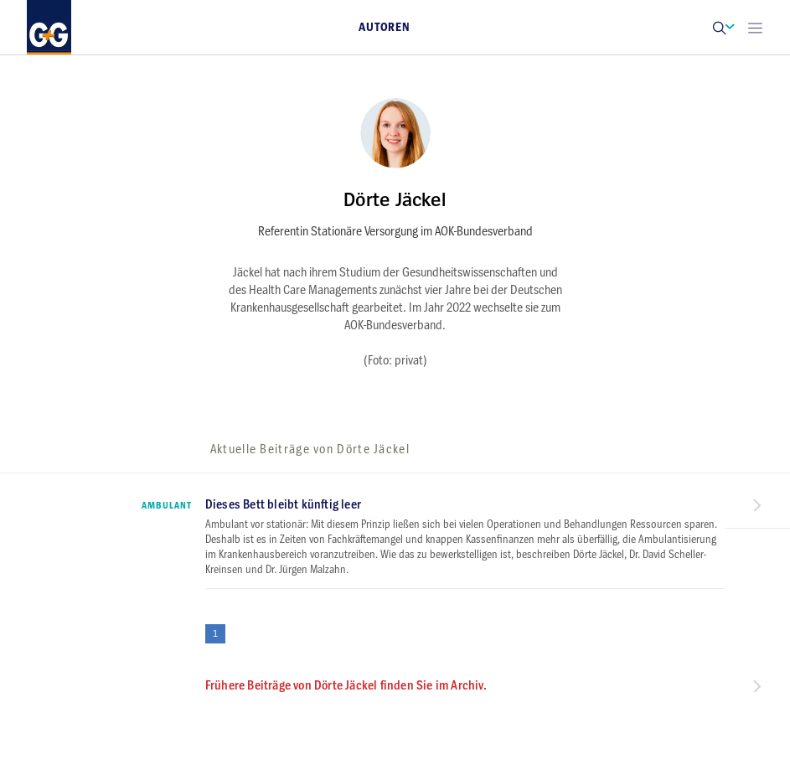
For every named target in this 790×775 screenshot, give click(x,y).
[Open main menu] (755, 27)
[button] (719, 27)
